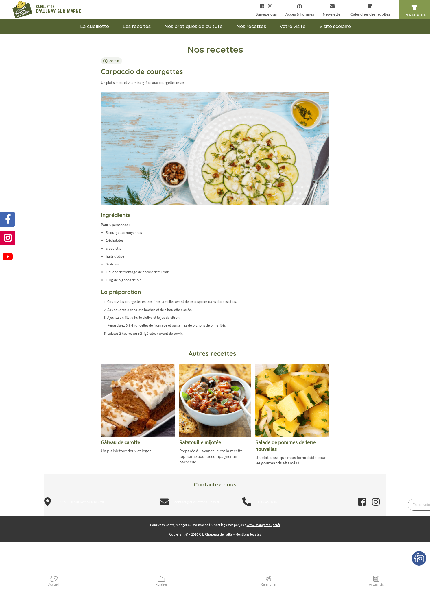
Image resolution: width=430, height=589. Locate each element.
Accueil (53, 584)
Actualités (376, 584)
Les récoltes (137, 26)
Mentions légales (248, 534)
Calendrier (268, 584)
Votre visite (293, 26)
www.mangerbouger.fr (263, 525)
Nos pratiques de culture (193, 26)
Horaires (161, 584)
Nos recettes (251, 26)
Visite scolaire (335, 26)
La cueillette (94, 26)
